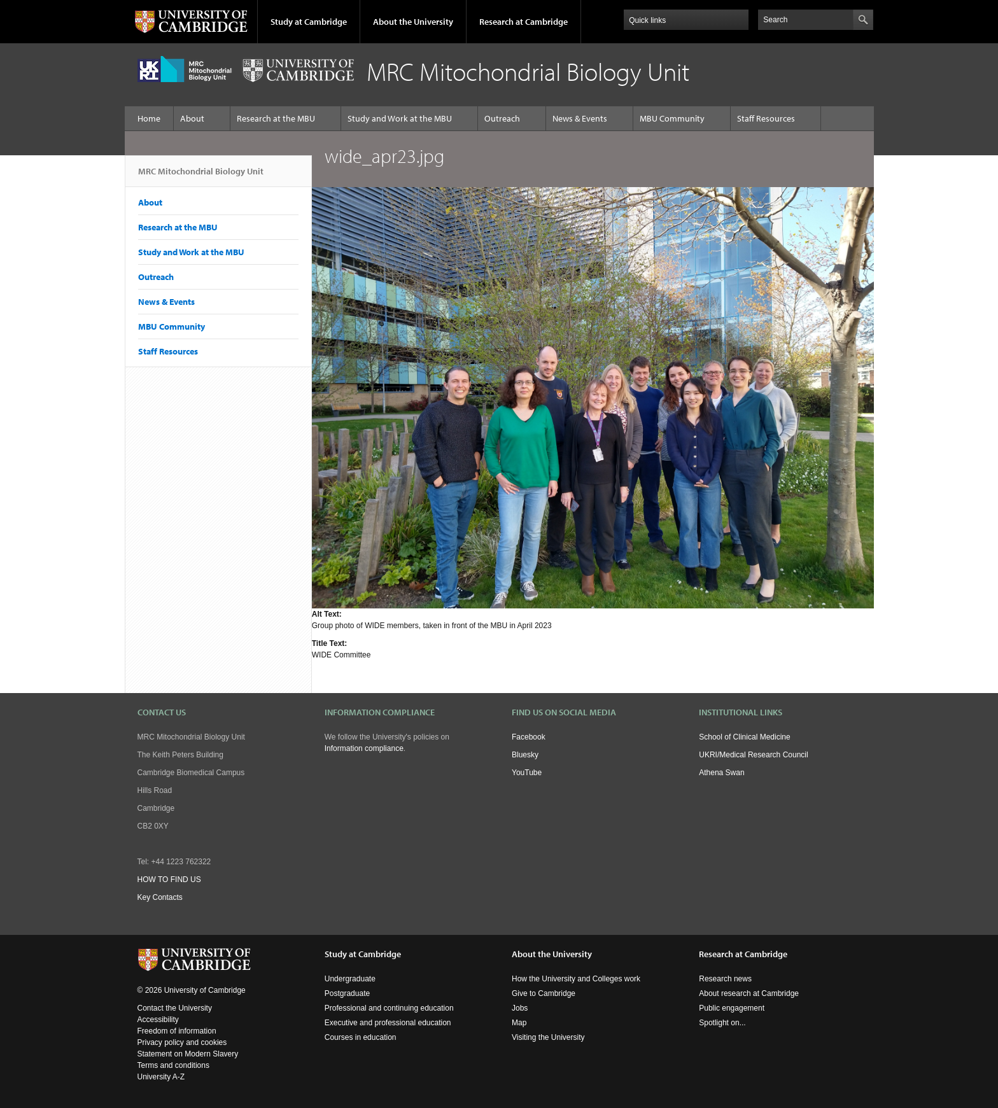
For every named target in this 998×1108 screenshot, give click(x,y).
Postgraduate (347, 993)
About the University (413, 21)
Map (519, 1022)
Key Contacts (160, 897)
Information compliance (364, 748)
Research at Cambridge (523, 21)
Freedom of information (176, 1031)
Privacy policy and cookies (182, 1042)
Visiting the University (548, 1037)
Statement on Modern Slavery (188, 1053)
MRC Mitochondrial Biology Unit (201, 176)
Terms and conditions (173, 1065)
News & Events (579, 118)
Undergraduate (350, 978)
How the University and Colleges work (576, 978)
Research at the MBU (276, 118)
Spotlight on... (722, 1022)
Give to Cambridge (543, 993)
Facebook (528, 737)
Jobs (520, 1008)
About (192, 118)
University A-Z (161, 1076)
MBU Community (672, 118)
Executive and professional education (388, 1022)
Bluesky (525, 754)
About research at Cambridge (749, 993)
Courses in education (361, 1037)
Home (148, 118)
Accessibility (158, 1019)
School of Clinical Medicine (744, 737)
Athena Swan (721, 772)
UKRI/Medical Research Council (753, 754)
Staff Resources (766, 118)
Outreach (502, 118)
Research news (725, 978)
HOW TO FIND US (169, 879)
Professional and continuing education (389, 1008)
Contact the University (174, 1008)
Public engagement (731, 1008)
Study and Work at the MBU (400, 118)
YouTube (527, 772)
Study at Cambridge (309, 21)
